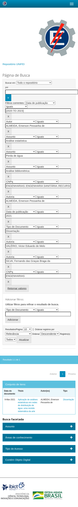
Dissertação (68, 399)
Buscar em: (10, 83)
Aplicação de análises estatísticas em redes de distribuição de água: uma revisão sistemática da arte (28, 405)
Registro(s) (65, 334)
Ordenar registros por (44, 329)
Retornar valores (17, 288)
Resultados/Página (14, 329)
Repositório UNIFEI (14, 64)
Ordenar (36, 334)
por (6, 87)
